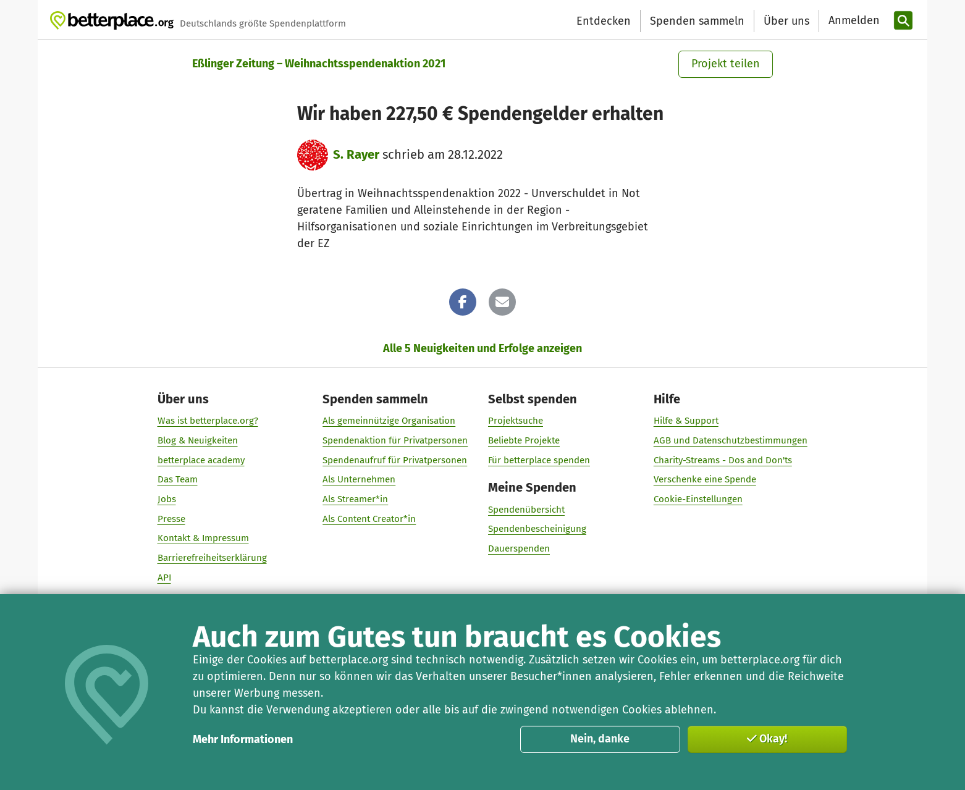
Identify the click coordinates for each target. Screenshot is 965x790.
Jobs (167, 499)
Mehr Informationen (243, 739)
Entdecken (603, 21)
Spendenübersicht (526, 509)
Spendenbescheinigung (537, 528)
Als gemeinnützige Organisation (388, 420)
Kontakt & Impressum (203, 538)
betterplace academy (201, 459)
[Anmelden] (852, 20)
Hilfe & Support (686, 420)
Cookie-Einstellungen (698, 499)
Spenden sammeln (697, 21)
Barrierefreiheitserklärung (212, 557)
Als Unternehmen (358, 479)
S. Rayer (356, 154)
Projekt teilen (725, 63)
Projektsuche (515, 420)
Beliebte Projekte (524, 439)
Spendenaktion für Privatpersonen (395, 439)
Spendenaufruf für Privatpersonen (394, 459)
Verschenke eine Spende (705, 479)
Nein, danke (600, 739)
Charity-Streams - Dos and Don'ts (723, 459)
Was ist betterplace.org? (208, 420)
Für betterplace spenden (539, 459)
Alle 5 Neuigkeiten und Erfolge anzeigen (482, 348)
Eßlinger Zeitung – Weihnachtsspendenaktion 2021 (318, 63)
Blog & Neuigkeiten (198, 439)
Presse (171, 518)
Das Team (178, 479)
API (164, 576)
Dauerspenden (519, 547)
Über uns (786, 21)
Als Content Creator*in (369, 518)
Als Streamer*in (355, 499)
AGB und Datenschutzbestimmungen (730, 439)
